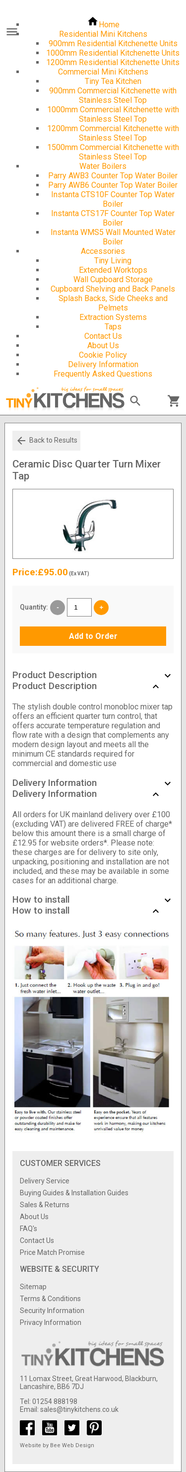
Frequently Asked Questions (103, 374)
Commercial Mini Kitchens (103, 72)
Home (103, 24)
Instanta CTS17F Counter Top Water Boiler (113, 218)
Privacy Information (50, 1322)
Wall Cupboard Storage (113, 279)
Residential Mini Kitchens (103, 34)
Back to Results (46, 441)
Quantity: (34, 607)
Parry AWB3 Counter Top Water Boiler (113, 175)
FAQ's (28, 1229)
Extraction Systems (113, 317)
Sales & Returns (44, 1205)
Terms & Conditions (50, 1299)
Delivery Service (44, 1181)
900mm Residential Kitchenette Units (113, 43)
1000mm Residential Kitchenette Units (113, 53)
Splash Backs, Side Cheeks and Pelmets (113, 303)
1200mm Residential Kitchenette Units (113, 62)
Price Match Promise (52, 1252)
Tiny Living (112, 260)
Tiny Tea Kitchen (113, 81)
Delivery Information (103, 364)
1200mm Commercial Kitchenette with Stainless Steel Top (113, 133)
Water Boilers (102, 166)
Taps (113, 326)
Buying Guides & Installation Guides (74, 1193)
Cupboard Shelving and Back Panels (113, 289)
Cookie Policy (103, 355)
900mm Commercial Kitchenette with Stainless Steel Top (113, 95)
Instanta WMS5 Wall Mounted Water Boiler (113, 237)
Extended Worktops (113, 270)
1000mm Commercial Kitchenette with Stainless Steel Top (113, 114)
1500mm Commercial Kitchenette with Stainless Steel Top (113, 152)
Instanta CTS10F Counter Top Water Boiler (113, 199)
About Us (103, 345)
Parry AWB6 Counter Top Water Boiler (113, 185)
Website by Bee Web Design (57, 1445)
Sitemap (33, 1287)
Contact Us (103, 336)
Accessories (103, 251)
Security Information (52, 1311)
